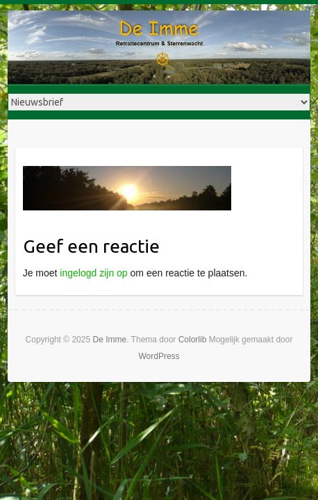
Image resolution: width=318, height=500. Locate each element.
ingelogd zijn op (93, 272)
